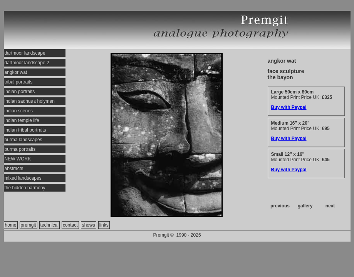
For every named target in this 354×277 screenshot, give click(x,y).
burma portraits (20, 149)
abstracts (14, 168)
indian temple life (22, 120)
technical (49, 225)
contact (70, 225)
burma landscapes (23, 139)
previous (280, 206)
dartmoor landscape (25, 53)
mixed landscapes (23, 178)
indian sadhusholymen (30, 101)
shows (88, 225)
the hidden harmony (25, 187)
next (330, 206)
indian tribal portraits (25, 130)
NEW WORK (18, 159)
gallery (305, 206)
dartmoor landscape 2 (27, 62)
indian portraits (20, 91)
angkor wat (16, 72)
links (104, 225)
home (11, 225)
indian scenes (19, 110)
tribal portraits (19, 82)
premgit (28, 225)
